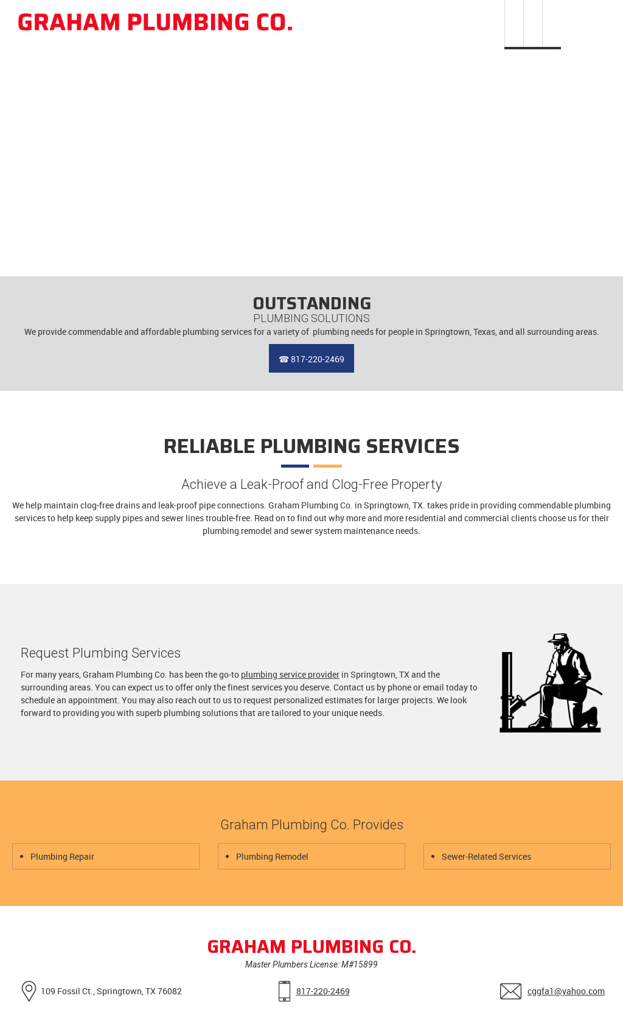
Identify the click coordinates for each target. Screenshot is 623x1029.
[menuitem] (513, 24)
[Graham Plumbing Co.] (155, 23)
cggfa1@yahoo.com (566, 991)
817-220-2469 (323, 991)
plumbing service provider (290, 674)
